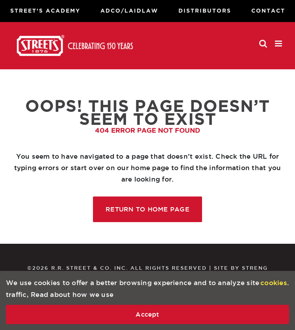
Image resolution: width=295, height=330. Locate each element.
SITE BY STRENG (241, 268)
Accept (147, 314)
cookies (273, 282)
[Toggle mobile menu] (279, 43)
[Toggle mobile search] (263, 43)
